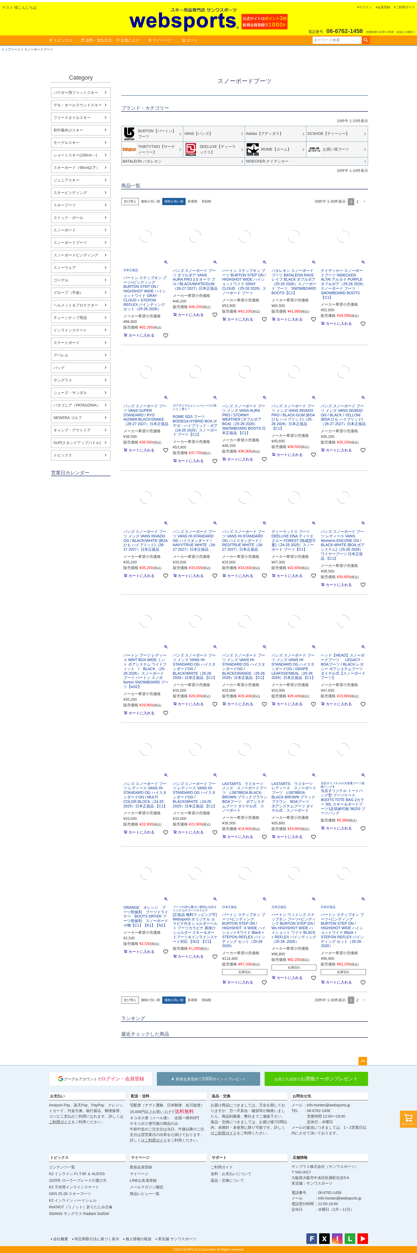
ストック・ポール (68, 217)
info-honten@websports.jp (328, 1105)
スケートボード (66, 343)
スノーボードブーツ (70, 242)
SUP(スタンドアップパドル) (77, 443)
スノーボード (64, 230)
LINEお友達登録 (143, 1180)
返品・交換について (227, 1180)
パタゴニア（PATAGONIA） (77, 405)
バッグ (59, 368)
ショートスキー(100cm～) (75, 155)
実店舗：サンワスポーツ (311, 1183)
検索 (366, 40)
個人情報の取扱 (139, 1239)
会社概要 (60, 1239)
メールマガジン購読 (146, 1187)
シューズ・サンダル (70, 393)
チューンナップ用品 (70, 318)
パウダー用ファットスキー (75, 92)
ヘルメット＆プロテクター (75, 305)
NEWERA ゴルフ (67, 418)
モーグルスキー (66, 142)
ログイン (365, 7)
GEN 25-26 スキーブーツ (70, 1194)
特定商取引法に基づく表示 (96, 1239)
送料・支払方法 (96, 40)
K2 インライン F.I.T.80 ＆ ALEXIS (77, 1174)
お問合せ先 (302, 1096)
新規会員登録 (141, 1167)
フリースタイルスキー (72, 117)
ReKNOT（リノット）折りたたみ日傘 (80, 1207)
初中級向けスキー (68, 130)
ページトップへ (362, 1061)
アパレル (60, 355)
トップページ (10, 49)
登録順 (206, 201)
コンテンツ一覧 (62, 1167)
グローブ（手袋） (68, 293)
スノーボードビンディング (75, 255)
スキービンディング (70, 192)
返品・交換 (221, 1096)
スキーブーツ (64, 205)
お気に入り (127, 40)
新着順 (192, 201)
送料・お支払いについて (231, 1174)
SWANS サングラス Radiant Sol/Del (79, 1213)
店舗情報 (300, 1157)
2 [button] (357, 202)
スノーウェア (64, 267)
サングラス (62, 380)
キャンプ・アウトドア (72, 430)
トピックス (60, 40)
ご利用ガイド (405, 7)
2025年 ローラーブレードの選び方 (78, 1180)
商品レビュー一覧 (145, 1194)
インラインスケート (70, 330)
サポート (219, 1157)
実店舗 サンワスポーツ (177, 1239)
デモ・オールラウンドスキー (77, 105)
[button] (364, 202)
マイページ (159, 40)
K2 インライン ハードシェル (73, 1200)
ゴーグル (60, 280)
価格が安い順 (150, 201)
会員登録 (383, 7)
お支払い (57, 1096)
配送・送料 (140, 1096)
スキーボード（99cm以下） (76, 167)
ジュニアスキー (66, 180)
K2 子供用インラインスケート (74, 1187)
